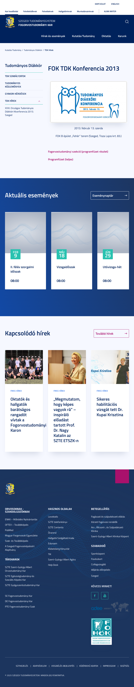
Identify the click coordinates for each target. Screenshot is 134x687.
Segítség (124, 665)
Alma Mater (110, 11)
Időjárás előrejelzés (100, 569)
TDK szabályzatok (15, 76)
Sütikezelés (22, 665)
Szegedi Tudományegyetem (36, 21)
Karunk (122, 36)
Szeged (94, 575)
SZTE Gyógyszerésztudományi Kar (22, 585)
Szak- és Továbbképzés (16, 540)
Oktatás (106, 36)
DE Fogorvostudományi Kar (19, 601)
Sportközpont (98, 553)
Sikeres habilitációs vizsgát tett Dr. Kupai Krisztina (110, 407)
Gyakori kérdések (15, 93)
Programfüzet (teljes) (60, 159)
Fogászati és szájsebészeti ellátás (108, 516)
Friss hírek (16, 390)
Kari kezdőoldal (11, 11)
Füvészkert (96, 559)
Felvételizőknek (30, 11)
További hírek (104, 333)
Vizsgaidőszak (66, 267)
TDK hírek (49, 50)
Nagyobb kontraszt (127, 4)
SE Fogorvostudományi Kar (18, 595)
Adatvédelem (40, 665)
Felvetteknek (47, 11)
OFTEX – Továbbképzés (16, 524)
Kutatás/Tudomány (83, 36)
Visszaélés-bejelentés (62, 665)
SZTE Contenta (55, 527)
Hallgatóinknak (65, 11)
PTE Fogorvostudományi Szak (20, 606)
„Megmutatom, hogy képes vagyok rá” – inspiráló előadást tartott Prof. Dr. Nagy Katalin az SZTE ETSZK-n (67, 419)
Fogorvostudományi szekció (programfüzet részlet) (78, 151)
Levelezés (53, 516)
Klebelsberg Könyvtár (59, 548)
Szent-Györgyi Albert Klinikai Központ (110, 536)
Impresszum (109, 665)
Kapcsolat (100, 3)
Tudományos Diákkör (33, 50)
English (115, 3)
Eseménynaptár (102, 195)
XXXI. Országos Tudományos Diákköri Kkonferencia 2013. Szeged (19, 111)
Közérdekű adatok (88, 665)
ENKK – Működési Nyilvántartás (21, 519)
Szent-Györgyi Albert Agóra (62, 559)
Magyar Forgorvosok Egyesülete (21, 535)
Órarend (52, 532)
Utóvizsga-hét (112, 267)
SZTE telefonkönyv (57, 522)
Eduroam (52, 543)
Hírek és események (53, 36)
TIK (49, 554)
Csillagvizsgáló (98, 564)
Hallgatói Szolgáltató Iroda (61, 538)
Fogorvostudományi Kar (35, 25)
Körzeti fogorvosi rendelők (104, 522)
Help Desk (53, 564)
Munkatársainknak (85, 11)
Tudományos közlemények (13, 84)
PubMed (9, 530)
